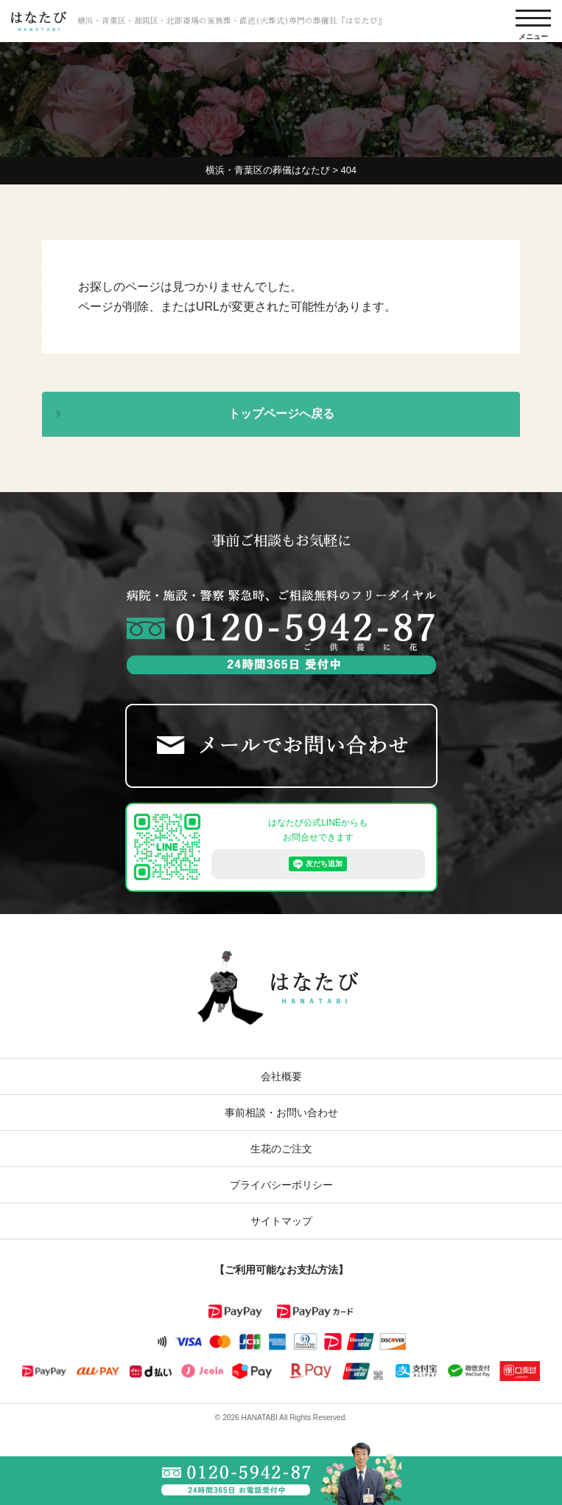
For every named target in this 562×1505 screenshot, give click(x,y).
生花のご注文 (281, 1149)
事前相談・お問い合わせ (281, 1112)
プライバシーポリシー (281, 1185)
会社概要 (281, 1076)
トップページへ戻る (281, 415)
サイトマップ (281, 1221)
